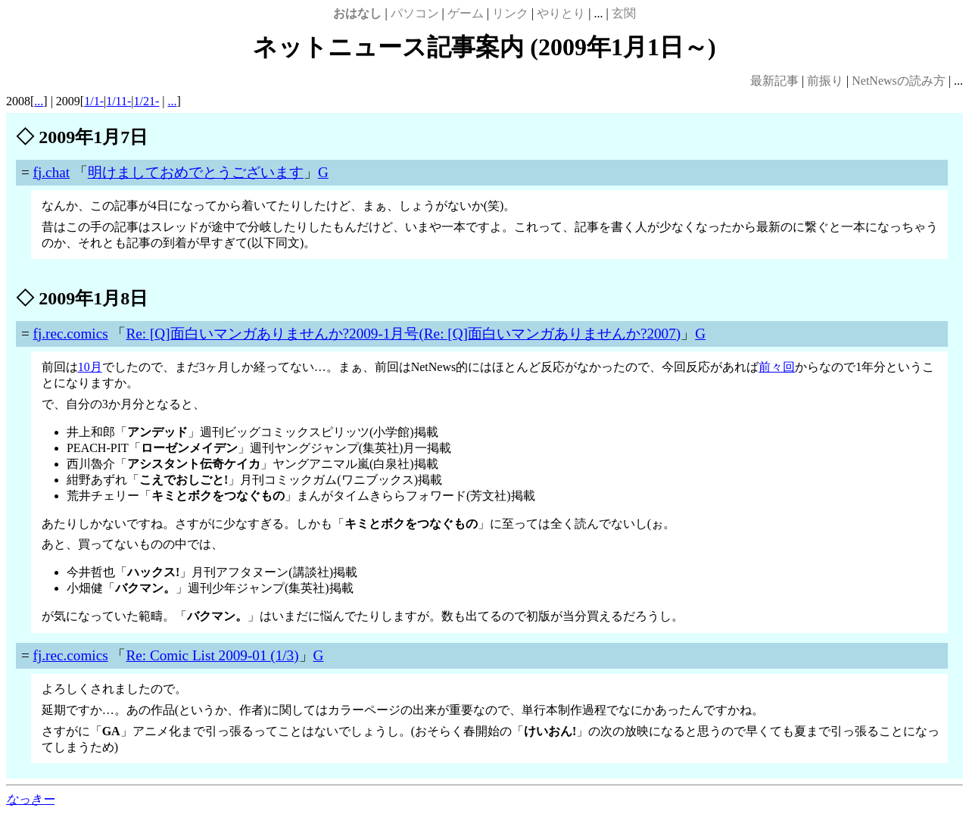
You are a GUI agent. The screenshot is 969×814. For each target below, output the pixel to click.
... (38, 101)
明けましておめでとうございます (196, 172)
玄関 (624, 13)
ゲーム (465, 13)
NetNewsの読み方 (899, 80)
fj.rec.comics (70, 334)
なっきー (30, 799)
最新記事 (774, 80)
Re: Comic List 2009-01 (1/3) (212, 655)
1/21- (147, 101)
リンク (510, 13)
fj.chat (51, 172)
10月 (90, 366)
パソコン (415, 13)
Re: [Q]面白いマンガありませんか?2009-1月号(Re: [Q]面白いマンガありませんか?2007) (403, 334)
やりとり (561, 13)
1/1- (94, 101)
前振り (825, 80)
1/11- (118, 101)
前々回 (777, 366)
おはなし (357, 13)
